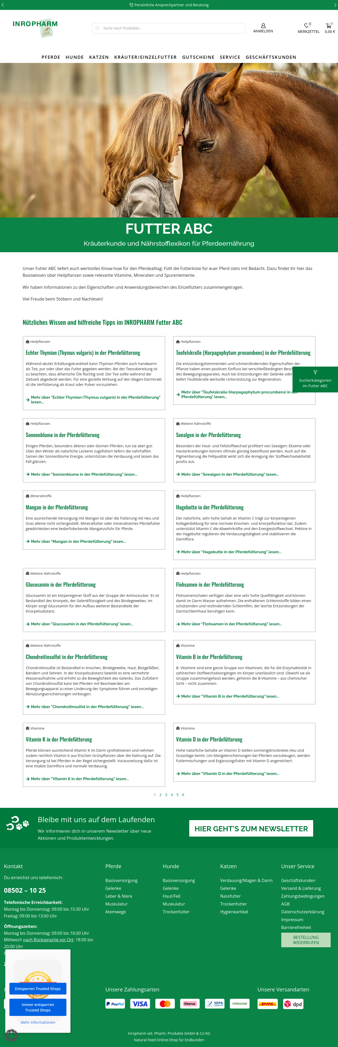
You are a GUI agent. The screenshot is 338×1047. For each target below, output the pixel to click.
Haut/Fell (171, 896)
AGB (285, 904)
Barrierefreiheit (296, 927)
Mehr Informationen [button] (38, 1025)
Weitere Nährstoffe (196, 423)
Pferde (51, 57)
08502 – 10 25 (25, 890)
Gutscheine (198, 57)
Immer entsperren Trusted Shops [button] (38, 1010)
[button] (2, 5)
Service (230, 57)
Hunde (75, 57)
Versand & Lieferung (301, 888)
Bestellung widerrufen (306, 940)
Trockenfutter (176, 911)
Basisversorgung (121, 880)
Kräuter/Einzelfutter (145, 57)
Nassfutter (230, 896)
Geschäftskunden (271, 57)
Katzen (99, 57)
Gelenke (113, 888)
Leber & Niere (118, 896)
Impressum (292, 919)
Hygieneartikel (234, 911)
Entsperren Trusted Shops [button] (38, 991)
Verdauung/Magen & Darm (246, 880)
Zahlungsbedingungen (303, 896)
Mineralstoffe (41, 495)
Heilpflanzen (40, 341)
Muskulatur (116, 904)
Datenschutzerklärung (302, 911)
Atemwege (115, 911)
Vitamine (188, 645)
